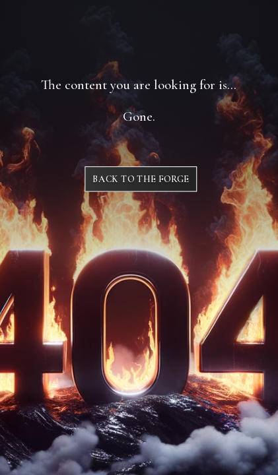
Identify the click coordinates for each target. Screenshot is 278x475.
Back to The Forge (140, 179)
